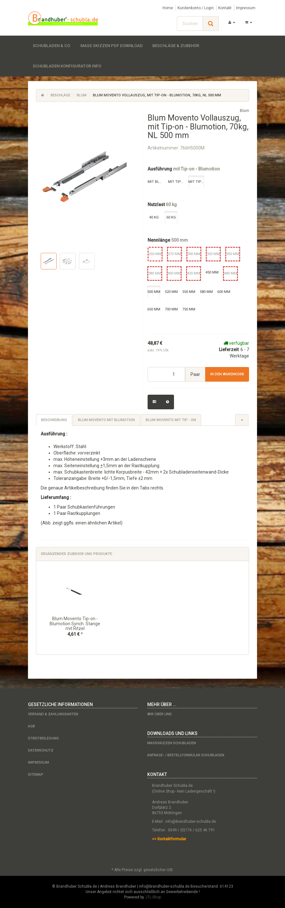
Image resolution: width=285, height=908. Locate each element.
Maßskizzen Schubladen (171, 743)
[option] (75, 608)
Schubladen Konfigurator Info (67, 66)
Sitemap (35, 775)
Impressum (245, 8)
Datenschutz (40, 750)
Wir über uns (159, 714)
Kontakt (225, 8)
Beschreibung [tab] (54, 420)
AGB (31, 726)
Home (168, 8)
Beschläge (60, 95)
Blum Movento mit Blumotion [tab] (106, 420)
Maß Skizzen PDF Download (111, 45)
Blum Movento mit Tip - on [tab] (171, 420)
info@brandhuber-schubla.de (190, 821)
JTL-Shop (153, 897)
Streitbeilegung (43, 738)
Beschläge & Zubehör (175, 45)
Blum (82, 95)
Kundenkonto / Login (195, 8)
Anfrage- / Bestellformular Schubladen (185, 755)
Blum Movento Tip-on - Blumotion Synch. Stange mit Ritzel (75, 623)
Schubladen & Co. (52, 45)
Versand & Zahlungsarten (53, 714)
